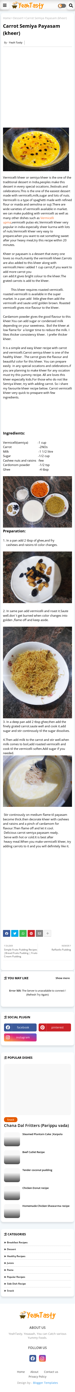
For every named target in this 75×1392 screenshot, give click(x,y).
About (34, 1372)
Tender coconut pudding (37, 1170)
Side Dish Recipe (16, 1283)
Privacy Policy (37, 1376)
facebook (23, 1027)
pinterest (57, 1027)
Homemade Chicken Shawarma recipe (45, 1206)
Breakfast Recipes (17, 1242)
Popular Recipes (16, 1277)
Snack (10, 1290)
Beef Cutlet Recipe (33, 1152)
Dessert (18, 18)
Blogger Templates (45, 1383)
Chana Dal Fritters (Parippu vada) (36, 1125)
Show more (63, 978)
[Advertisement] (37, 87)
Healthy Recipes (16, 1256)
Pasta (10, 1270)
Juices (10, 1263)
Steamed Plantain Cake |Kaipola (42, 1134)
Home (7, 18)
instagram (23, 1037)
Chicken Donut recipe (35, 1188)
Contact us (51, 1372)
